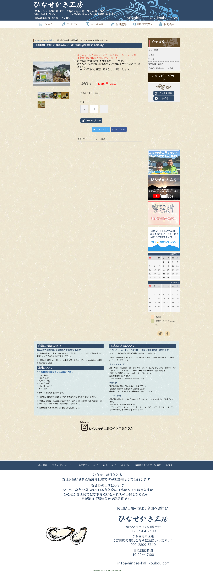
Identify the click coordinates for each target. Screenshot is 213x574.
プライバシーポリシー (63, 465)
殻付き (151, 59)
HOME (37, 40)
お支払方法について (88, 465)
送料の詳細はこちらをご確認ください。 (58, 372)
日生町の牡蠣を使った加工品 (160, 68)
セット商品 (47, 40)
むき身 (151, 54)
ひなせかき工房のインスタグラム (106, 428)
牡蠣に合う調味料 (156, 64)
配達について (109, 465)
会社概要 (42, 465)
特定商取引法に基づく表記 (148, 465)
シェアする (120, 129)
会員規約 (125, 465)
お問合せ (170, 465)
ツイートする (102, 129)
